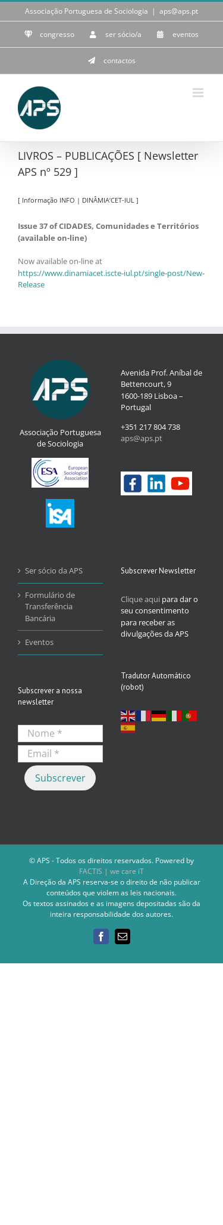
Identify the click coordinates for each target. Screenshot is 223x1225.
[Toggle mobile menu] (199, 92)
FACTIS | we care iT (111, 871)
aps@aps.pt (178, 11)
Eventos (39, 642)
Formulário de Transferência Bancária (50, 607)
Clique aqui (140, 599)
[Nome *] (60, 733)
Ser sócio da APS (54, 570)
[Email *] (60, 753)
